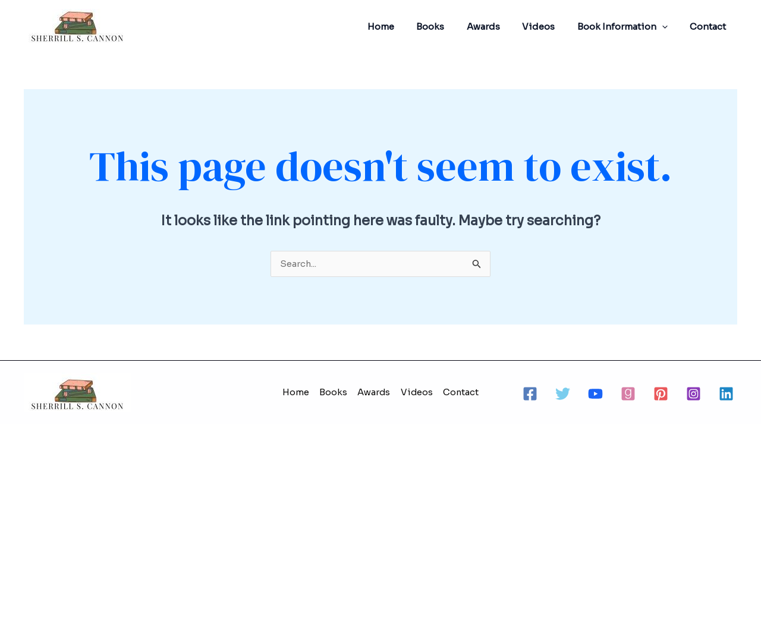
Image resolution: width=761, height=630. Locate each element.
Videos (549, 26)
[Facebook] (530, 394)
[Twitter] (562, 394)
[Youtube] (595, 394)
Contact (710, 26)
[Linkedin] (726, 394)
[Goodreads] (628, 394)
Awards (498, 26)
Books (450, 26)
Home (405, 26)
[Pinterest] (660, 394)
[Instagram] (693, 394)
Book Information (629, 27)
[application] (668, 27)
